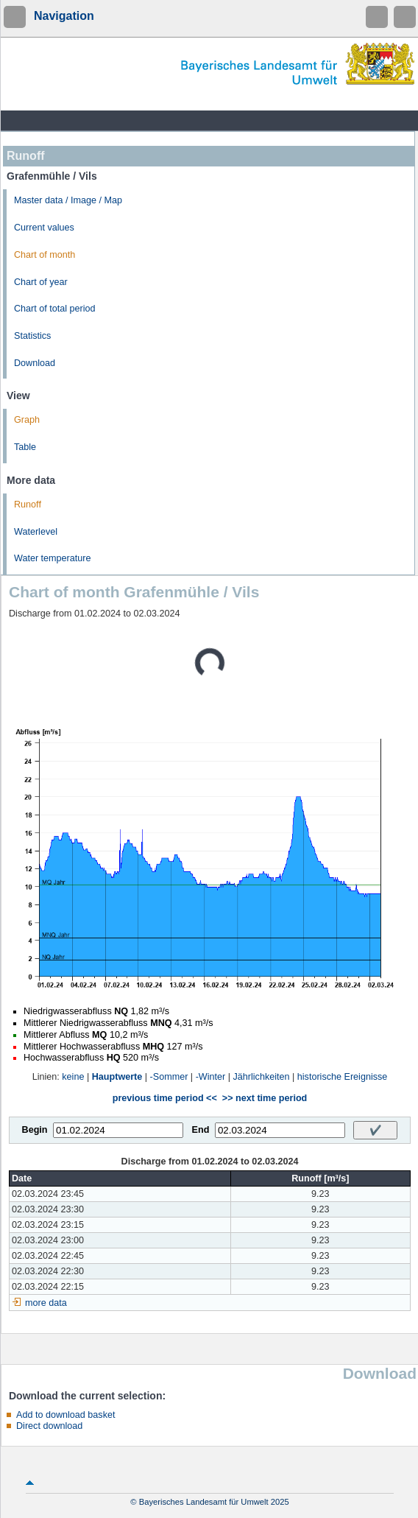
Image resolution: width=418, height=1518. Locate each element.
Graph (27, 420)
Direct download (49, 1426)
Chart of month (44, 255)
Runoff (27, 504)
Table (25, 447)
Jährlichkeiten (261, 1077)
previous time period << (165, 1098)
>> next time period (264, 1098)
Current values (44, 227)
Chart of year (41, 282)
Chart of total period (55, 308)
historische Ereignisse (342, 1077)
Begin (35, 1130)
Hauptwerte (117, 1077)
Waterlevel (35, 532)
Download (34, 363)
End (201, 1130)
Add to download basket (65, 1415)
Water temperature (52, 558)
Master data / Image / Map (68, 200)
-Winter (211, 1077)
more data (46, 1303)
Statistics (32, 336)
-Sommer (169, 1077)
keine (73, 1077)
